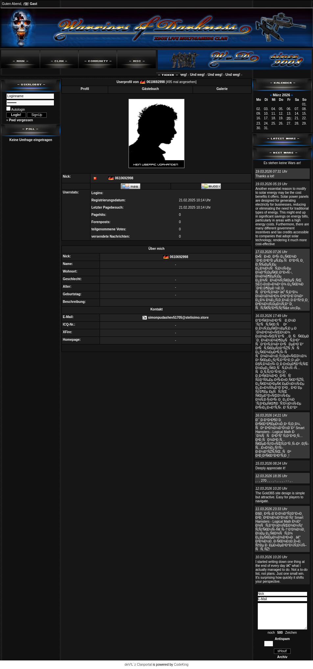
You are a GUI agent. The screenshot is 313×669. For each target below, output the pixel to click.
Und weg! (183, 74)
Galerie (222, 89)
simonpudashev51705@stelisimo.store (178, 317)
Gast (33, 4)
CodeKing (181, 664)
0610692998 (156, 82)
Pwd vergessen (21, 120)
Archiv (282, 657)
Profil (85, 89)
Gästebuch (150, 89)
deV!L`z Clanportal (138, 664)
